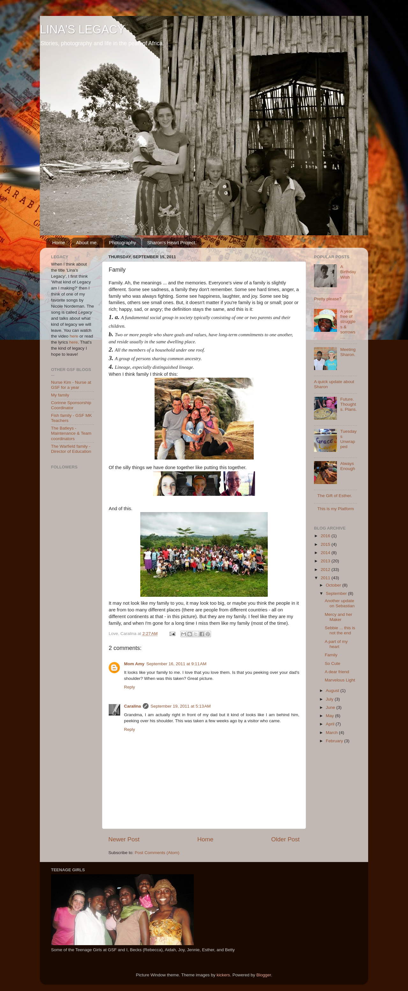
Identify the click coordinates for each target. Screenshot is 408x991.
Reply (129, 687)
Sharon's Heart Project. (171, 242)
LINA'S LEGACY (82, 29)
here (74, 336)
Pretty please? (327, 298)
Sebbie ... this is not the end (340, 630)
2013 (326, 561)
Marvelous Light (340, 680)
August (333, 690)
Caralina (132, 706)
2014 (326, 552)
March (332, 732)
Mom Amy (134, 663)
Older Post (285, 839)
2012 (326, 569)
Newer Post (124, 839)
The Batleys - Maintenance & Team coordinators (71, 433)
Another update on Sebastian (340, 603)
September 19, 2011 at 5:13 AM (180, 706)
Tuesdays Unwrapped (348, 439)
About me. (87, 242)
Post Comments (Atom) (157, 852)
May (330, 715)
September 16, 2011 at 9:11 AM (176, 663)
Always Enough (347, 466)
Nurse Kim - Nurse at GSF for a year (71, 385)
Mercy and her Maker (338, 617)
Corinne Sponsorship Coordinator (71, 405)
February (335, 740)
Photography (122, 242)
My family (60, 395)
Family (331, 654)
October (334, 585)
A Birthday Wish (348, 271)
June (331, 707)
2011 (326, 577)
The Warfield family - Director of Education (71, 449)
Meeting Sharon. (347, 352)
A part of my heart (336, 644)
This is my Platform (335, 508)
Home (58, 242)
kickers (223, 975)
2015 (326, 544)
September (337, 593)
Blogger (263, 975)
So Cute (332, 663)
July (330, 699)
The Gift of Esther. (334, 495)
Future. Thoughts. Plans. (348, 404)
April (331, 724)
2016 (326, 535)
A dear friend (337, 671)
